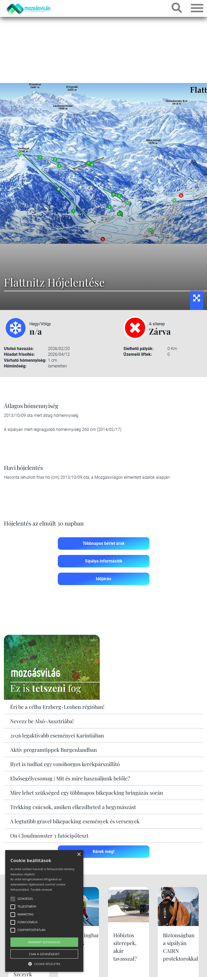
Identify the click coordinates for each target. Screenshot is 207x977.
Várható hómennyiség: (25, 360)
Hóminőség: (15, 366)
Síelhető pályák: (138, 348)
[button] (44, 963)
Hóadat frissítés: (19, 354)
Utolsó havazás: (19, 348)
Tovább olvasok (41, 889)
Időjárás (103, 578)
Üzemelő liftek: (137, 354)
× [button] (79, 855)
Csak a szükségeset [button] (44, 954)
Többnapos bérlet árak (104, 543)
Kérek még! (103, 851)
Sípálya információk (103, 561)
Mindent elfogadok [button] (44, 942)
